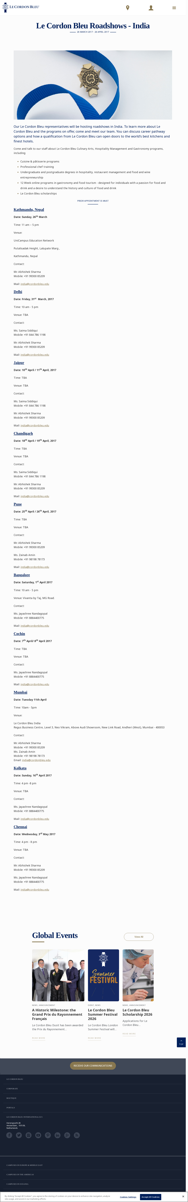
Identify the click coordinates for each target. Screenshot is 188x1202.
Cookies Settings (128, 1197)
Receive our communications (93, 1065)
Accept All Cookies (151, 1197)
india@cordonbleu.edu (35, 284)
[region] (94, 1197)
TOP (181, 1042)
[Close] (183, 1196)
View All (138, 936)
